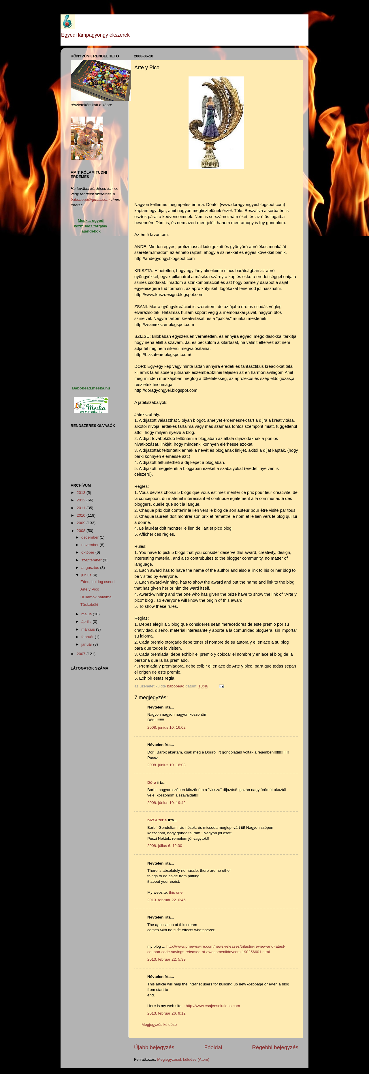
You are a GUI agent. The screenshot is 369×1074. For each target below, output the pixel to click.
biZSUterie (157, 820)
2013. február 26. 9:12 (166, 1013)
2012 (81, 500)
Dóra (151, 782)
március (88, 629)
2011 (81, 508)
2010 (81, 515)
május (87, 614)
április (87, 621)
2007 (81, 654)
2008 (81, 530)
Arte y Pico (89, 589)
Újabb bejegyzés (154, 1047)
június (87, 575)
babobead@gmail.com (90, 199)
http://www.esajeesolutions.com (213, 1006)
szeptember (92, 560)
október (88, 552)
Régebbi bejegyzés (275, 1047)
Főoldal (213, 1047)
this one (175, 892)
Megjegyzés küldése (159, 1024)
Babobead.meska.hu (91, 388)
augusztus (90, 567)
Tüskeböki (89, 604)
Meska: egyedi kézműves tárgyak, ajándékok (91, 226)
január (87, 644)
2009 (81, 523)
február (88, 637)
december (90, 537)
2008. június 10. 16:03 (166, 765)
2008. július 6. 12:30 (164, 846)
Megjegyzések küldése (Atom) (183, 1059)
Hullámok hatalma (96, 597)
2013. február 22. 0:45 (166, 900)
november (90, 545)
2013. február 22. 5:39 (166, 959)
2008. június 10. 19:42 (166, 803)
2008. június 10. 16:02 (166, 727)
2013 (81, 492)
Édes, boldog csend (97, 582)
